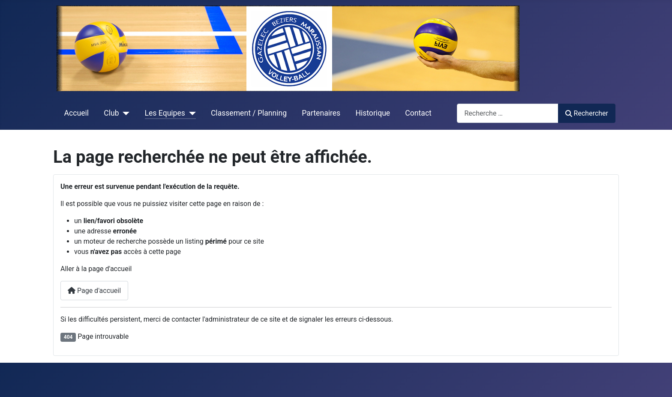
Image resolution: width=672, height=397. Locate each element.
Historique (372, 113)
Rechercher (586, 113)
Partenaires (321, 113)
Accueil (76, 113)
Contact (418, 113)
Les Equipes (165, 113)
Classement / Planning (249, 113)
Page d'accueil (94, 291)
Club (111, 113)
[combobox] (507, 113)
